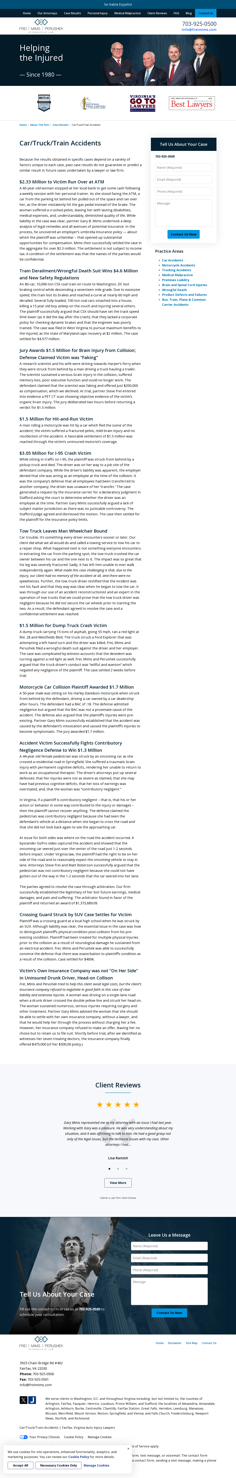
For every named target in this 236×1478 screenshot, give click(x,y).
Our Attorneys (47, 13)
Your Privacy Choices (40, 1437)
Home (27, 13)
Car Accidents (172, 260)
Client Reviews (157, 13)
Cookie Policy (73, 1437)
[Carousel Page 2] (118, 1169)
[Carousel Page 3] (126, 1169)
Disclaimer (175, 1343)
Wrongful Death (174, 290)
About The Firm (39, 124)
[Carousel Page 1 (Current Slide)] (109, 1169)
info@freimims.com (199, 29)
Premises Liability (175, 280)
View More (118, 1183)
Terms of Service (137, 1446)
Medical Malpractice (127, 13)
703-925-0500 (199, 23)
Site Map (191, 1343)
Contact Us (205, 13)
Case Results (72, 13)
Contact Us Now (183, 234)
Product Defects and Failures (184, 295)
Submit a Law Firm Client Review (118, 1197)
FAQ (176, 13)
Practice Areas (169, 251)
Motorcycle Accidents (178, 265)
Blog (189, 13)
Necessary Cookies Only (58, 1465)
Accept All (20, 1465)
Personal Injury (98, 13)
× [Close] (128, 1449)
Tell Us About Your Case (183, 144)
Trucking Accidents (176, 270)
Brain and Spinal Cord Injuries (184, 285)
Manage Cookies (100, 1437)
